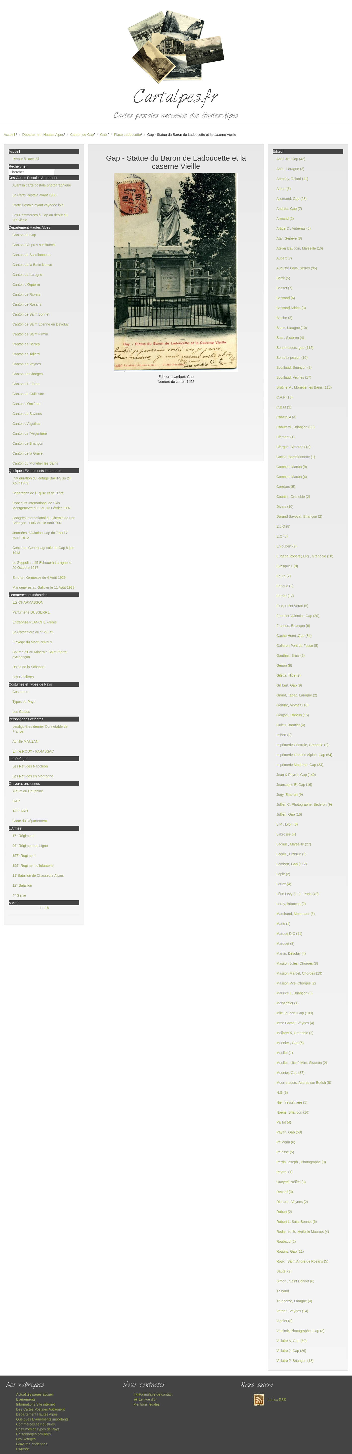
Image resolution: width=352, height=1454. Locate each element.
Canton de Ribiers (26, 294)
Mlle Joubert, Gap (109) (294, 1013)
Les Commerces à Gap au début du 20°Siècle (40, 217)
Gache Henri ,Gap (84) (294, 636)
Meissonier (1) (287, 1003)
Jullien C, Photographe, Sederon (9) (304, 804)
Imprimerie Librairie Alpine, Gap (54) (304, 755)
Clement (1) (285, 437)
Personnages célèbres (33, 1434)
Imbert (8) (284, 735)
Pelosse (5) (285, 1152)
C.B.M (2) (283, 407)
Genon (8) (284, 665)
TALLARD (20, 811)
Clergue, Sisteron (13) (293, 447)
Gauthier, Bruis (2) (290, 655)
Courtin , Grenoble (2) (293, 497)
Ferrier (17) (285, 596)
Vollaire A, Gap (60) (291, 1341)
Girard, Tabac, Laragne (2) (296, 695)
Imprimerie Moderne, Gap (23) (299, 765)
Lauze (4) (283, 884)
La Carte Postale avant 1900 (34, 195)
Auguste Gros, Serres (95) (296, 268)
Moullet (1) (284, 1053)
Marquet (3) (285, 943)
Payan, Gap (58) (289, 1132)
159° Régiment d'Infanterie (32, 866)
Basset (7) (284, 288)
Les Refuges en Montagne (32, 776)
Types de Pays (23, 702)
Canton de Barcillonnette (31, 255)
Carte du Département (29, 821)
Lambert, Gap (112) (291, 864)
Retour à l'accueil (25, 159)
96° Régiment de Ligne (30, 846)
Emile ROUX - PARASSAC (33, 751)
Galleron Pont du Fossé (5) (297, 646)
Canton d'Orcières (26, 404)
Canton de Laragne (27, 275)
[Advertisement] (176, 421)
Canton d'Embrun (25, 384)
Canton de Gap (82, 135)
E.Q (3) (282, 536)
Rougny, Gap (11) (290, 1251)
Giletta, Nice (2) (288, 675)
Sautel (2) (284, 1271)
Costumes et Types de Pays (37, 1429)
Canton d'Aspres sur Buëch (33, 245)
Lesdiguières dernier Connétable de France (40, 729)
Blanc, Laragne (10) (291, 328)
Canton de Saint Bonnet (30, 314)
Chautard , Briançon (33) (295, 427)
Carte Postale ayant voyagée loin (37, 205)
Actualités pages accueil (34, 1394)
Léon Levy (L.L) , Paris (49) (297, 894)
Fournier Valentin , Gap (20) (297, 616)
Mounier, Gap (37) (290, 1073)
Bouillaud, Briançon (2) (294, 367)
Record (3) (284, 1192)
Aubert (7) (284, 258)
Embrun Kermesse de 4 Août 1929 (39, 578)
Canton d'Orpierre (26, 285)
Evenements (26, 1399)
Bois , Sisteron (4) (290, 338)
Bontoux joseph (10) (292, 358)
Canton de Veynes (26, 364)
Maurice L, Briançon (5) (294, 993)
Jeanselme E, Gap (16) (294, 785)
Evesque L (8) (287, 566)
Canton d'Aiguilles (26, 424)
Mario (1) (283, 924)
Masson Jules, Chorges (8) (297, 963)
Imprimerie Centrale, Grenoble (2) (302, 745)
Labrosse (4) (286, 834)
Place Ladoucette (127, 135)
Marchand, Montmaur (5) (295, 914)
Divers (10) (284, 507)
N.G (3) (282, 1092)
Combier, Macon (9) (291, 467)
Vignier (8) (284, 1321)
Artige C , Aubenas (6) (293, 228)
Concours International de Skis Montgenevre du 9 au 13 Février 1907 (41, 505)
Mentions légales (146, 1404)
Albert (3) (283, 189)
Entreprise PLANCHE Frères (34, 622)
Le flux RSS (268, 1400)
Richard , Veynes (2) (292, 1202)
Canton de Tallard (25, 354)
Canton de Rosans (26, 304)
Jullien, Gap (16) (289, 814)
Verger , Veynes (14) (292, 1311)
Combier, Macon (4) (291, 477)
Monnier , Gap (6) (290, 1043)
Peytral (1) (284, 1172)
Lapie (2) (283, 874)
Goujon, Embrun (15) (292, 715)
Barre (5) (283, 278)
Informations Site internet (35, 1404)
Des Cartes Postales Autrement (40, 1409)
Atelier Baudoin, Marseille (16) (299, 248)
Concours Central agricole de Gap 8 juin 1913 (43, 550)
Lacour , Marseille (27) (293, 844)
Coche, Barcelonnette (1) (295, 457)
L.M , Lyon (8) (287, 824)
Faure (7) (283, 576)
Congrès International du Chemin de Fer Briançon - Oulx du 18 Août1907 (43, 520)
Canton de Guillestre (28, 394)
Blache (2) (284, 318)
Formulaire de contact (152, 1394)
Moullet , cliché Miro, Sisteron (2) (301, 1063)
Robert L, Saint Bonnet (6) (296, 1222)
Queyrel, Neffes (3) (291, 1182)
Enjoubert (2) (286, 546)
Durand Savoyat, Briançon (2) (299, 516)
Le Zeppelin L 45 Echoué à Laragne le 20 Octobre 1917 (41, 565)
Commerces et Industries (35, 1424)
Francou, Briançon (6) (293, 626)
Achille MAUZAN (25, 741)
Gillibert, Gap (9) (289, 685)
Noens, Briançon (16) (292, 1112)
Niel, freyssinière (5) (291, 1102)
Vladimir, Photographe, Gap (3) (300, 1331)
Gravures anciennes (31, 1444)
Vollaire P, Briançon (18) (294, 1361)
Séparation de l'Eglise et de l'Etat (37, 493)
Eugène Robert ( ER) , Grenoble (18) (304, 556)
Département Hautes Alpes (43, 135)
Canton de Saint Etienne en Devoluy (40, 324)
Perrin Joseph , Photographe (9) (301, 1162)
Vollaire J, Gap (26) (291, 1351)
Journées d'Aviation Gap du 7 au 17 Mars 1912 (40, 535)
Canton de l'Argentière (29, 434)
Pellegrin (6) (285, 1142)
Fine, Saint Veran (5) (292, 606)
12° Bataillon (22, 885)
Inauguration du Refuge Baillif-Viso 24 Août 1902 (41, 480)
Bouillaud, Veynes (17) (293, 377)
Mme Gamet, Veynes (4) (295, 1023)
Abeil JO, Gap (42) (290, 159)
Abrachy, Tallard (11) (292, 179)
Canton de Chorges (27, 374)
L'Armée (22, 1449)
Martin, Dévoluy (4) (291, 953)
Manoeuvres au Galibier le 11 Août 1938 (43, 587)
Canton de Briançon (27, 443)
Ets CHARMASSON (27, 602)
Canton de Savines (27, 414)
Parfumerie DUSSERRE (31, 612)
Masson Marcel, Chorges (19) (299, 973)
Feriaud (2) (284, 586)
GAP (16, 801)
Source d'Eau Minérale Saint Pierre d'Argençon (39, 654)
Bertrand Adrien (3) (291, 308)
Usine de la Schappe (28, 667)
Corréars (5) (285, 487)
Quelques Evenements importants (42, 1419)
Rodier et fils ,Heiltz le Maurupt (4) (302, 1232)
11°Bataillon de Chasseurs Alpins (38, 875)
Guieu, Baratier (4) (290, 725)
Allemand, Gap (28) (291, 199)
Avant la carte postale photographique (41, 185)
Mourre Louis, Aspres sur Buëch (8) (303, 1083)
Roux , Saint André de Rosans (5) (302, 1261)
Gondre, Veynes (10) (292, 705)
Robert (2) (284, 1212)
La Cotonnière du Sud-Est (32, 632)
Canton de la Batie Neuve (32, 265)
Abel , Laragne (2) (290, 169)
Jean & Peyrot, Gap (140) (296, 775)
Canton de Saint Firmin (30, 334)
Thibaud (282, 1291)
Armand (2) (285, 218)
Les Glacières (23, 677)
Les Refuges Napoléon (30, 766)
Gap (104, 135)
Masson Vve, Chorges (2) (296, 983)
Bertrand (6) (285, 298)
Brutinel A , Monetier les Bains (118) (304, 387)
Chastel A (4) (286, 417)
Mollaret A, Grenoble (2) (294, 1033)
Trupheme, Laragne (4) (294, 1301)
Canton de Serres (26, 344)
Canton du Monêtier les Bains (35, 463)
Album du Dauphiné (27, 791)
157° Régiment (24, 856)
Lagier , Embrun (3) (291, 854)
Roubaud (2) (286, 1241)
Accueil (9, 135)
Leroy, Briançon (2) (291, 904)
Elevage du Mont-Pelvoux (32, 642)
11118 (44, 908)
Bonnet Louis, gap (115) (294, 348)
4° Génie (19, 895)
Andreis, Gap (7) (289, 209)
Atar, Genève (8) (289, 238)
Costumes (20, 692)
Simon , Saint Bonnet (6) (295, 1281)
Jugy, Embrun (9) (289, 795)
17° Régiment (23, 836)
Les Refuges (26, 1439)
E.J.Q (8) (283, 526)
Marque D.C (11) (289, 934)
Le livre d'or (144, 1399)
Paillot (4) (283, 1122)
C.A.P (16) (284, 397)
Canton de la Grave (27, 453)
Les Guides (21, 712)
